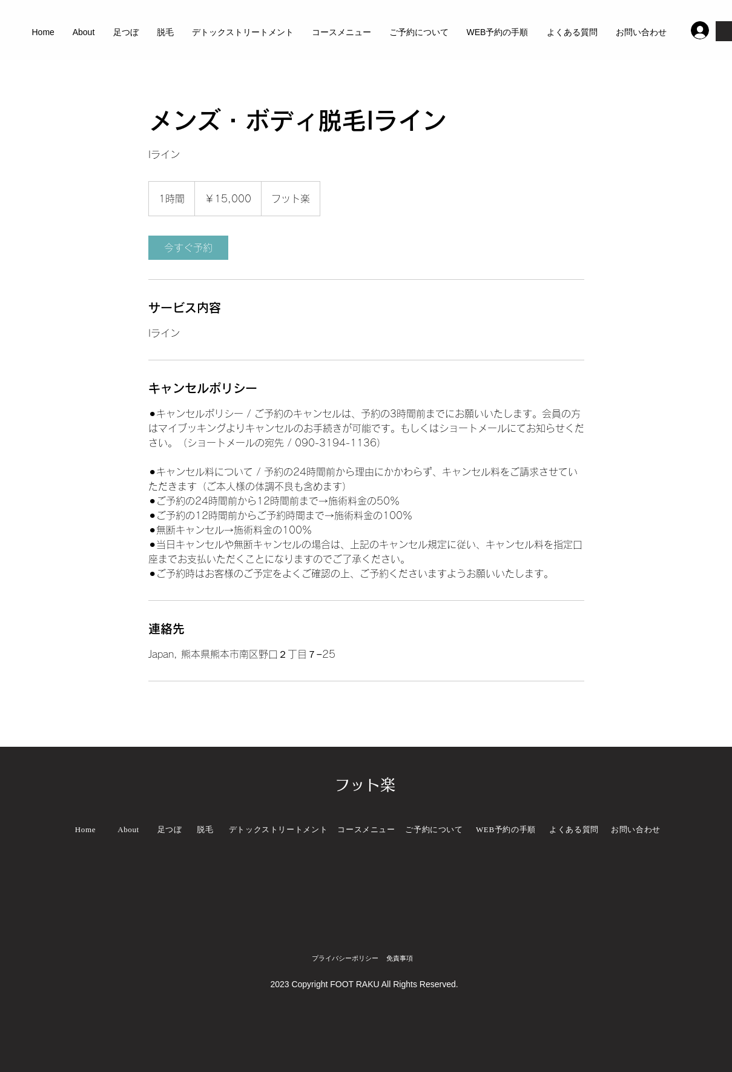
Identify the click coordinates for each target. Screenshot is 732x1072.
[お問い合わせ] (636, 830)
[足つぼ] (170, 830)
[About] (128, 830)
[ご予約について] (434, 830)
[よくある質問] (574, 830)
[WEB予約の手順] (506, 830)
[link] (188, 248)
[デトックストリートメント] (278, 830)
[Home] (85, 830)
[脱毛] (205, 830)
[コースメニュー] (366, 830)
